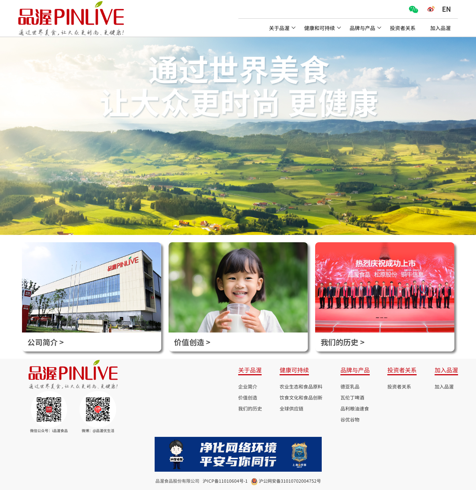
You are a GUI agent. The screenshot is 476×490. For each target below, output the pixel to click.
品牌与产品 (365, 28)
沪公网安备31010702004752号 (290, 481)
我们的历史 (250, 408)
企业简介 (247, 386)
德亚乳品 (349, 386)
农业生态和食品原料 (301, 386)
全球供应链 (291, 408)
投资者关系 (403, 28)
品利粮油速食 (354, 408)
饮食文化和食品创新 (301, 397)
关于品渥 (282, 28)
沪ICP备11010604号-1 (225, 481)
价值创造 (247, 397)
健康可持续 (294, 369)
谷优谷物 (349, 419)
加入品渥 (440, 28)
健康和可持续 (322, 28)
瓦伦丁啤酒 (352, 397)
